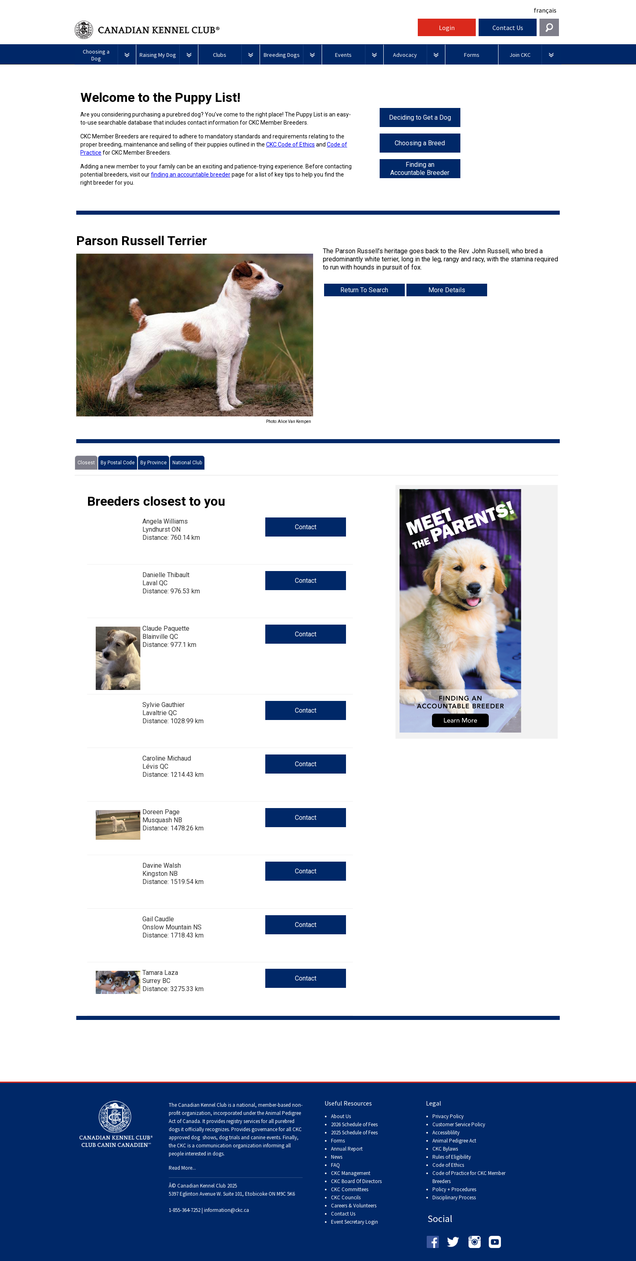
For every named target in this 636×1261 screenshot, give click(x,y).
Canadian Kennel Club (245, 29)
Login (447, 28)
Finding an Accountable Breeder (419, 169)
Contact (305, 527)
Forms (338, 1140)
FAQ (335, 1165)
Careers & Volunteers (353, 1205)
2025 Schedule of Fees (354, 1132)
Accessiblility (446, 1132)
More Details (446, 290)
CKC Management (350, 1173)
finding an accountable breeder (190, 174)
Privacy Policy (448, 1116)
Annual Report (347, 1148)
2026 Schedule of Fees (354, 1124)
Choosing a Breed (420, 143)
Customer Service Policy (458, 1124)
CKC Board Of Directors (356, 1181)
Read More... (182, 1167)
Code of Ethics (448, 1165)
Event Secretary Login (354, 1221)
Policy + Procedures (454, 1189)
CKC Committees (349, 1189)
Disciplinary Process (454, 1197)
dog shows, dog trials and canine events (235, 1137)
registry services (242, 1121)
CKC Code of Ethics (290, 144)
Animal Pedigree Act (454, 1140)
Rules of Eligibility (451, 1156)
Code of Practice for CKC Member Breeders (468, 1177)
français (545, 10)
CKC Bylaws (445, 1148)
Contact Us (507, 28)
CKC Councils (346, 1197)
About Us (341, 1116)
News (336, 1156)
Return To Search (364, 290)
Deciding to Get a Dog (420, 117)
